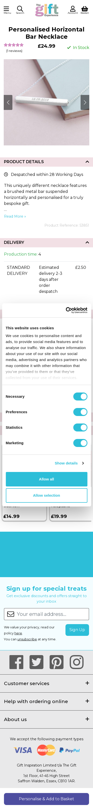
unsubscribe (27, 639)
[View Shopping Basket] (84, 9)
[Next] (8, 102)
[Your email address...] (53, 614)
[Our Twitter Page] (39, 662)
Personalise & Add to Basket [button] (46, 799)
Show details (66, 463)
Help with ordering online (46, 701)
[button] (20, 10)
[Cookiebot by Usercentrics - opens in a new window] (66, 310)
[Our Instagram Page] (77, 662)
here (18, 633)
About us (46, 719)
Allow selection (46, 495)
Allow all (46, 479)
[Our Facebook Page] (18, 662)
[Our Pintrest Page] (59, 662)
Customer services (46, 683)
